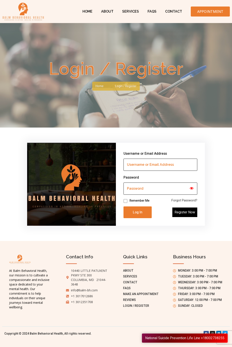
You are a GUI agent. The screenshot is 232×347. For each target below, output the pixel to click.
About (107, 11)
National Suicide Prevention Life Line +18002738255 (184, 338)
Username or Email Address (145, 153)
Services (130, 11)
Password (131, 177)
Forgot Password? (184, 200)
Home (87, 11)
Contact (173, 11)
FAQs (152, 11)
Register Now (184, 212)
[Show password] (191, 189)
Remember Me (140, 200)
